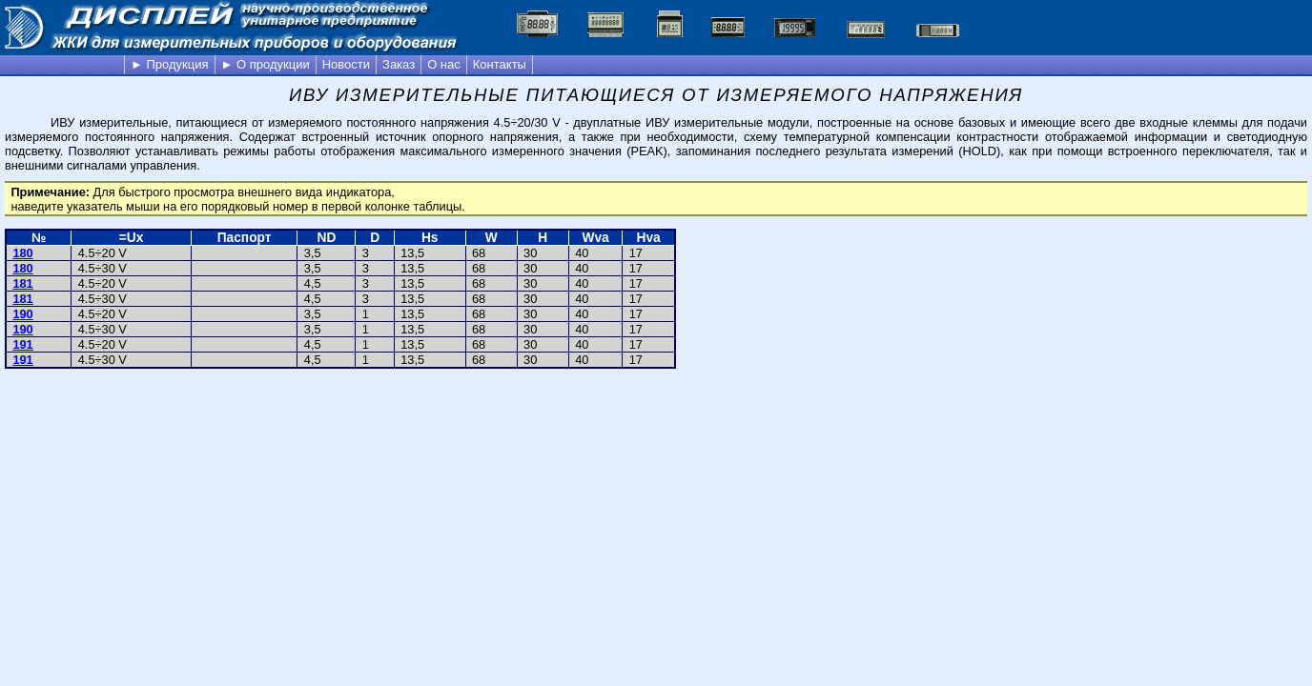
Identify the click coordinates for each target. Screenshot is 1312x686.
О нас (444, 64)
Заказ (398, 64)
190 (22, 314)
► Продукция (170, 64)
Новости (346, 64)
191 (22, 344)
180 (22, 253)
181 (22, 283)
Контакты (499, 64)
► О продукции (265, 64)
